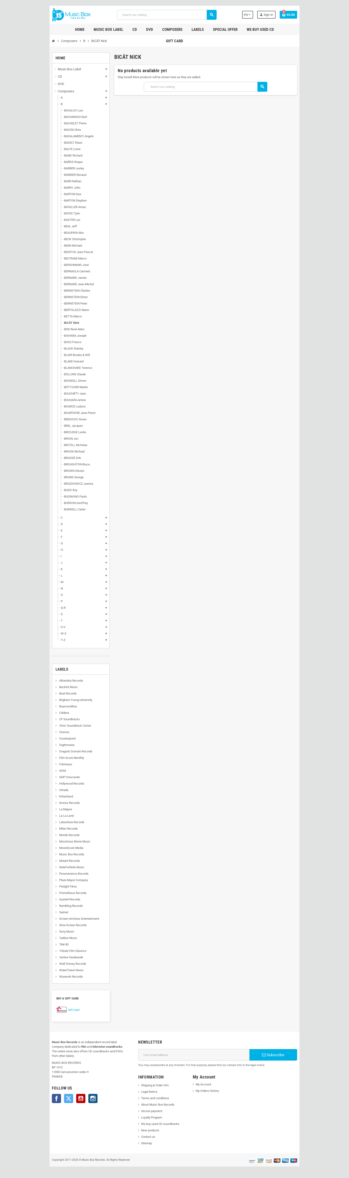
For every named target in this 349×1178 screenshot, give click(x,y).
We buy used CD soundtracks (156, 1124)
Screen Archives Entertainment (66, 918)
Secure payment (147, 1111)
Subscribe (283, 1055)
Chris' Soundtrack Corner (62, 725)
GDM (49, 770)
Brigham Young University (63, 700)
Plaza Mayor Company (60, 880)
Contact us (144, 1136)
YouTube (68, 1093)
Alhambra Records (58, 680)
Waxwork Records (58, 976)
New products (146, 1130)
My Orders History (208, 1091)
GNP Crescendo (56, 777)
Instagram (80, 1093)
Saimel (51, 912)
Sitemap (142, 1143)
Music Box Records (59, 854)
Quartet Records (57, 899)
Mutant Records (56, 860)
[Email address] (195, 1055)
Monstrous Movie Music (62, 841)
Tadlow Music (55, 938)
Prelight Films (55, 886)
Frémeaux (52, 764)
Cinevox (51, 732)
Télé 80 (51, 944)
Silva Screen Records (60, 925)
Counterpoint (54, 738)
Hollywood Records (59, 783)
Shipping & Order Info (151, 1085)
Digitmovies (54, 745)
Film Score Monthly (58, 758)
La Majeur (52, 809)
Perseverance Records (61, 873)
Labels (49, 669)
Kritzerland (53, 796)
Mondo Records (56, 835)
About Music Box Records (153, 1104)
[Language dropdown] (259, 15)
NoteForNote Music (59, 867)
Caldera (51, 712)
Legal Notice (145, 1091)
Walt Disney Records (60, 963)
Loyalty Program (147, 1117)
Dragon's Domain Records (63, 751)
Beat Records (55, 693)
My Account (204, 1084)
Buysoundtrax (55, 706)
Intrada (51, 790)
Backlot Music (55, 687)
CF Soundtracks (56, 719)
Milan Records (55, 828)
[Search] (166, 15)
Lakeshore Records (59, 822)
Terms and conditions (151, 1098)
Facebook (43, 1093)
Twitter (56, 1093)
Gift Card (61, 1010)
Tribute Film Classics (60, 951)
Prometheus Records (60, 893)
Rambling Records (58, 906)
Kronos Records (56, 803)
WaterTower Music (58, 970)
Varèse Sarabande (58, 957)
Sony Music (54, 931)
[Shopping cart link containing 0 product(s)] (301, 15)
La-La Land (53, 815)
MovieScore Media (58, 848)
